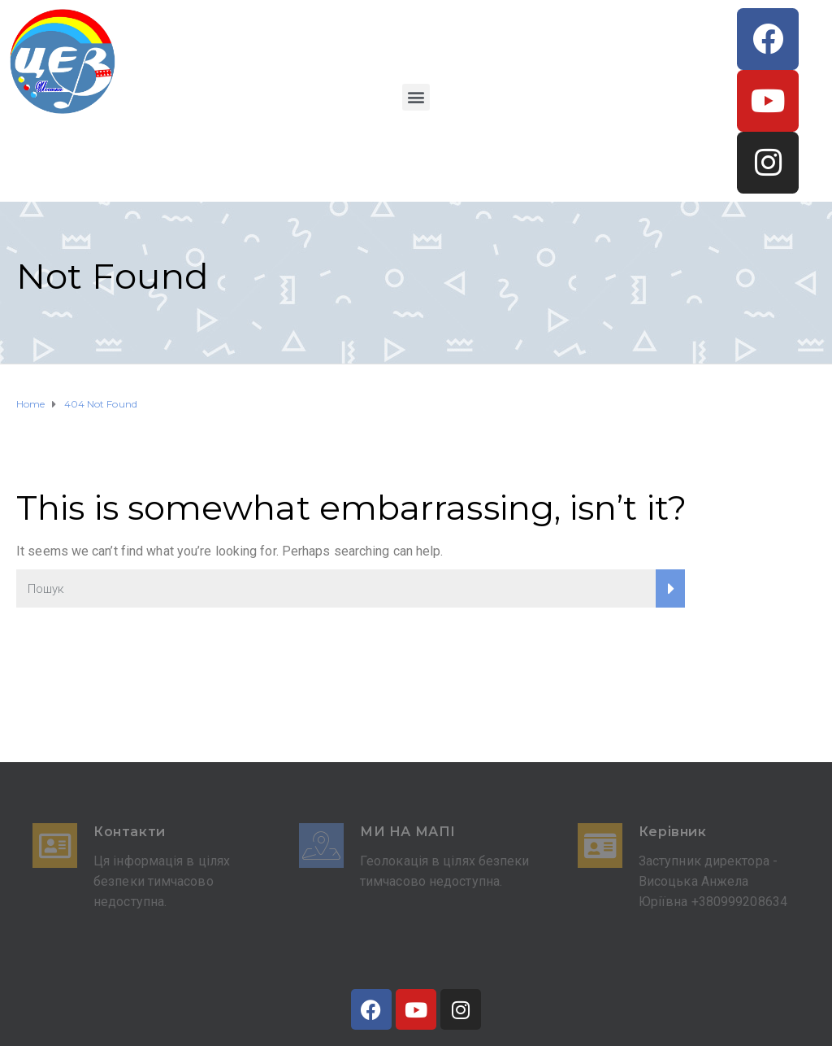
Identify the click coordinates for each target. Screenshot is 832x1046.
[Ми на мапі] (321, 845)
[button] (415, 97)
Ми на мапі (408, 831)
